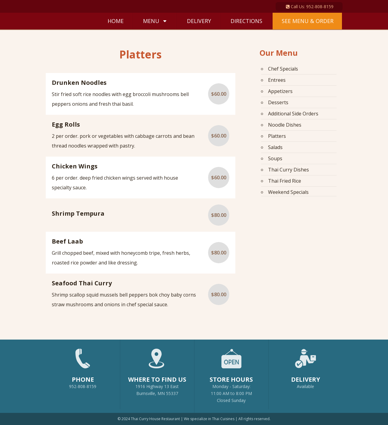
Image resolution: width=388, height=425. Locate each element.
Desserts (278, 102)
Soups (275, 158)
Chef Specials (283, 68)
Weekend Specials (288, 192)
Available (305, 386)
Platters (277, 136)
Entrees (277, 80)
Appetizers (280, 91)
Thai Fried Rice (284, 181)
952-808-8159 (83, 366)
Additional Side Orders (293, 113)
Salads (275, 147)
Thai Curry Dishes (288, 169)
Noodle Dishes (284, 124)
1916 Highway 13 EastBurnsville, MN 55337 (157, 369)
